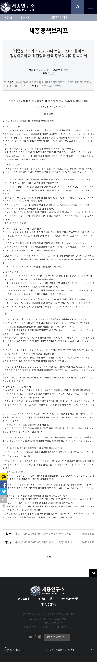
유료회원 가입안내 (65, 650)
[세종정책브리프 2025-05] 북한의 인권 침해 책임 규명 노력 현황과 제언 (45, 533)
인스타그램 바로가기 (39, 636)
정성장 (51, 73)
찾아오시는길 (45, 598)
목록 (48, 556)
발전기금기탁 (17, 650)
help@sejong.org (53, 622)
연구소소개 (23, 598)
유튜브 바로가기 (30, 636)
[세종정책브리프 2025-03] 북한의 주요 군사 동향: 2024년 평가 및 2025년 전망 (45, 542)
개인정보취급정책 (70, 598)
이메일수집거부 (48, 604)
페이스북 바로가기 (35, 636)
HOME (8, 17)
